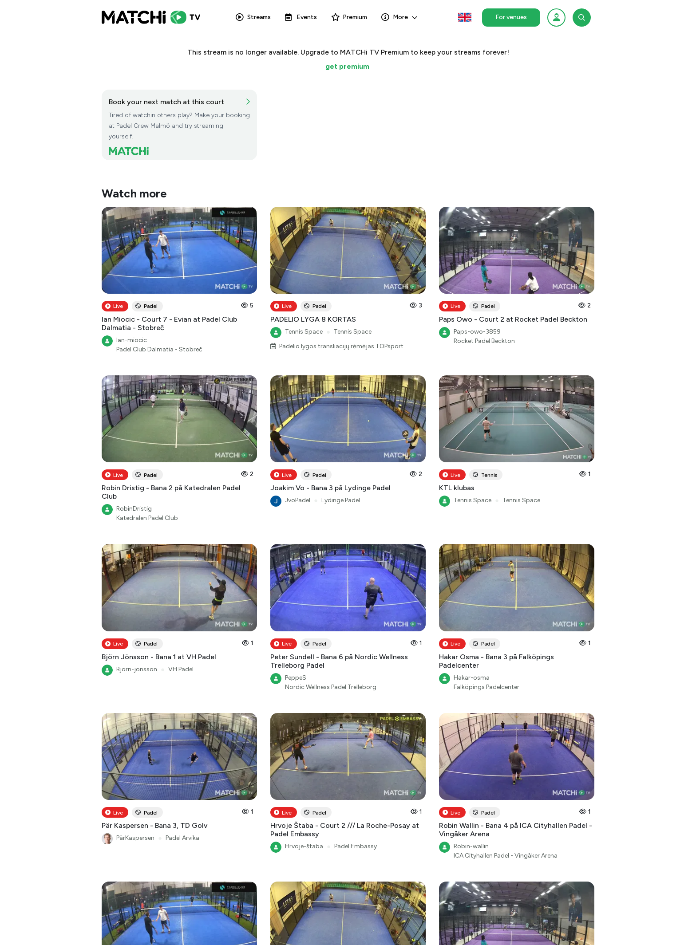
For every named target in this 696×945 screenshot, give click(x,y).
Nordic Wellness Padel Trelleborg (330, 687)
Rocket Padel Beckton (484, 341)
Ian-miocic (131, 340)
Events (301, 17)
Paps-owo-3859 (477, 331)
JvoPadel (297, 500)
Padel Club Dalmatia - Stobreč (159, 349)
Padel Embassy (355, 846)
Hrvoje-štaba (304, 846)
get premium (347, 66)
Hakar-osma (472, 677)
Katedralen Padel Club (147, 518)
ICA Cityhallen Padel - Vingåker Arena (506, 855)
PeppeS (295, 677)
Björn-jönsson (136, 669)
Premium (349, 17)
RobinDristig (134, 508)
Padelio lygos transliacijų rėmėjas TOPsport (341, 346)
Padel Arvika (182, 838)
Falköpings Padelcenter (486, 687)
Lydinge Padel (340, 500)
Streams (253, 17)
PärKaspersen (135, 838)
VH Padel (181, 669)
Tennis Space (304, 331)
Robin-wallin (471, 846)
